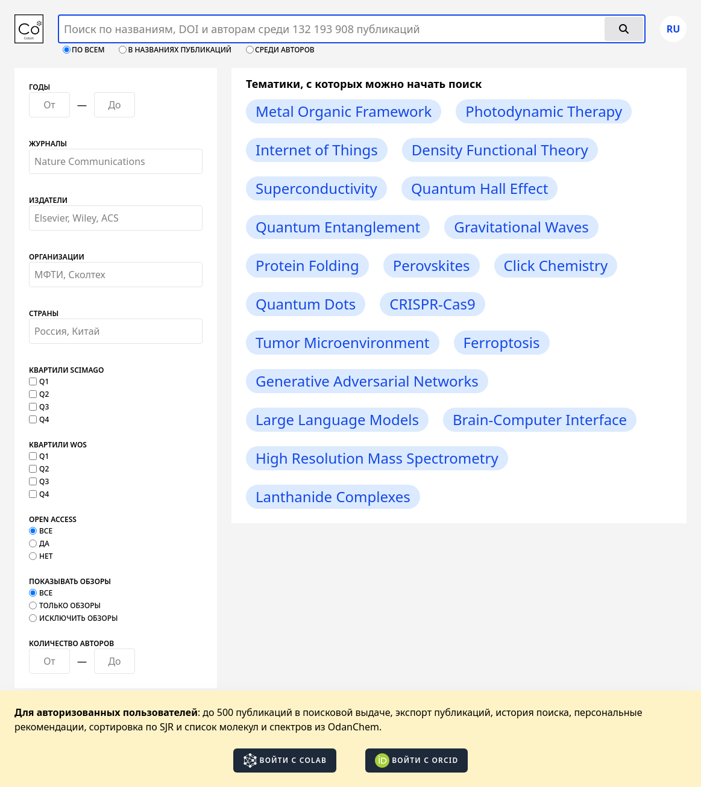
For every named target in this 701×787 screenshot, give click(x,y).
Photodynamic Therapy (543, 111)
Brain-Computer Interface (540, 419)
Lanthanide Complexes (333, 496)
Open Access (53, 519)
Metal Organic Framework (344, 111)
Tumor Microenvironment (343, 342)
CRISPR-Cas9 (432, 304)
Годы (39, 87)
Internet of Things (317, 150)
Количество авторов (71, 644)
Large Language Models (337, 419)
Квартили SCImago (66, 370)
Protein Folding (307, 265)
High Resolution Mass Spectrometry (377, 458)
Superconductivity (316, 188)
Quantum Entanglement (338, 227)
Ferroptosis (502, 342)
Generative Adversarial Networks (367, 381)
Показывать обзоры (70, 581)
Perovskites (431, 265)
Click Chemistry (556, 265)
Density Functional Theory (500, 150)
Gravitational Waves (521, 227)
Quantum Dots (306, 304)
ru (674, 29)
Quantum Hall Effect (480, 188)
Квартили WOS (58, 445)
